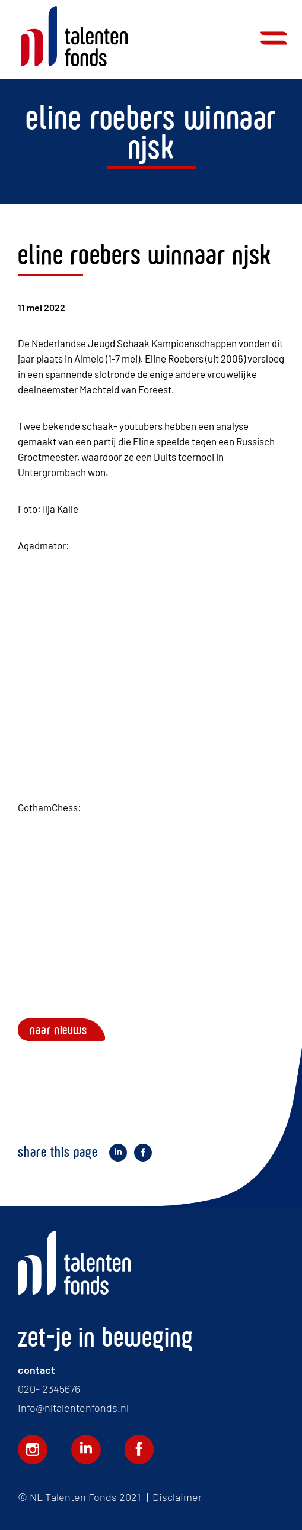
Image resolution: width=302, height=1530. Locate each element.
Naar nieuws (58, 1029)
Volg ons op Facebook (139, 1449)
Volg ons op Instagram (32, 1449)
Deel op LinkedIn (118, 1154)
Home (74, 36)
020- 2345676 (49, 1388)
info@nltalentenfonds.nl (73, 1407)
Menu (273, 38)
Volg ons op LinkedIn (86, 1449)
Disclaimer (177, 1496)
